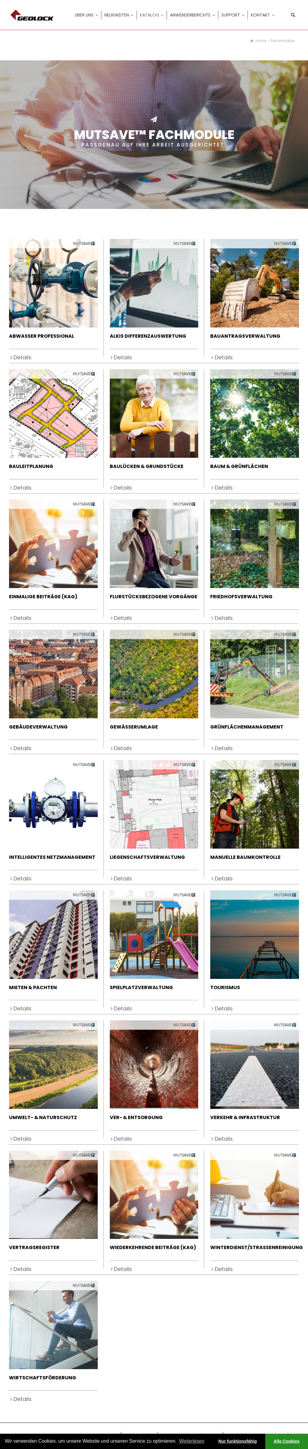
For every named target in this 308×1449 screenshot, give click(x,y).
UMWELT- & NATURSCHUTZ (43, 1117)
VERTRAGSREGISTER (34, 1247)
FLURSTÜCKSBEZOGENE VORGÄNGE (153, 596)
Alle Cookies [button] (287, 1441)
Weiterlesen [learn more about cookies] (191, 1441)
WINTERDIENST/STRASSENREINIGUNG (256, 1247)
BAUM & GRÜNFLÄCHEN (239, 466)
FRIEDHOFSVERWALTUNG (241, 596)
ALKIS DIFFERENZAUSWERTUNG (148, 336)
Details (23, 357)
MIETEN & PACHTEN (33, 987)
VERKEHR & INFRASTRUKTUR (245, 1117)
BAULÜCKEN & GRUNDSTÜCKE (146, 466)
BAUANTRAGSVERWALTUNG (245, 336)
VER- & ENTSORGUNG (136, 1117)
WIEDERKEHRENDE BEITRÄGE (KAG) (153, 1247)
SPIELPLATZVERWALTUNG (141, 987)
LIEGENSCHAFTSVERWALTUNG (147, 857)
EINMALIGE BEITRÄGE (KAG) (43, 596)
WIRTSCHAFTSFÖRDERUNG (42, 1377)
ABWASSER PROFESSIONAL (41, 336)
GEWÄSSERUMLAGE (134, 726)
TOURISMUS (225, 987)
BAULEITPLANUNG (31, 466)
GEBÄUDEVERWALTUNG (38, 726)
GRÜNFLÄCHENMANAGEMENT (246, 726)
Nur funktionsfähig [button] (237, 1441)
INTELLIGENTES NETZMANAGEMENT (52, 857)
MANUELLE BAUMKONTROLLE (245, 857)
